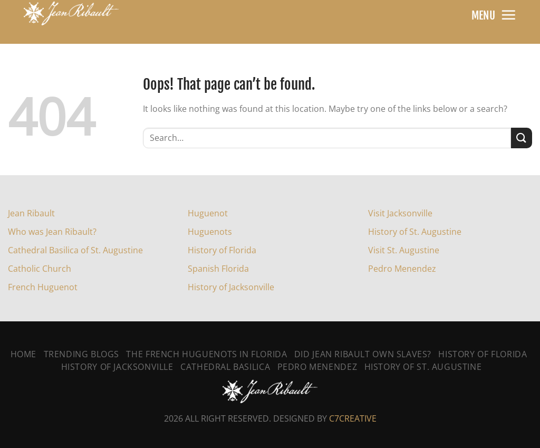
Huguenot (208, 213)
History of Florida (222, 250)
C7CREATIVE (353, 418)
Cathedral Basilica (225, 367)
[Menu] (508, 15)
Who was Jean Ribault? (52, 231)
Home (23, 354)
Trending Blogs (82, 354)
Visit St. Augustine (403, 250)
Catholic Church (39, 268)
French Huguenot (43, 287)
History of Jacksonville (231, 287)
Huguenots (210, 231)
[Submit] (521, 138)
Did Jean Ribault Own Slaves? (362, 354)
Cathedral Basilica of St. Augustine (75, 250)
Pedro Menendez (402, 268)
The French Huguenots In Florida (206, 354)
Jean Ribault (31, 213)
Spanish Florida (218, 268)
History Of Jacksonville (117, 367)
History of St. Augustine (414, 231)
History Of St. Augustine (423, 367)
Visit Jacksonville (400, 213)
